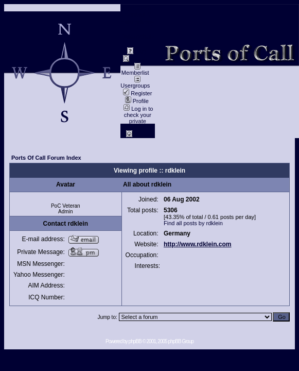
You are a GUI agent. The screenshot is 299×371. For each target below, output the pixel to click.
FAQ (136, 52)
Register (137, 93)
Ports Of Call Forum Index (46, 158)
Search (136, 60)
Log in (137, 135)
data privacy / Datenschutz (137, 29)
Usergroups (135, 83)
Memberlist (135, 70)
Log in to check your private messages (137, 118)
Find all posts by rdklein (193, 223)
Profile (137, 101)
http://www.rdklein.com (198, 244)
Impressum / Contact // (137, 11)
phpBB (135, 341)
